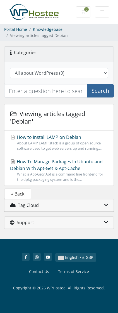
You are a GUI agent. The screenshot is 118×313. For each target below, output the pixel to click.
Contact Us (39, 271)
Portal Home (15, 29)
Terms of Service (73, 271)
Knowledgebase (47, 29)
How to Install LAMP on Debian (59, 142)
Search (100, 90)
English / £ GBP (75, 257)
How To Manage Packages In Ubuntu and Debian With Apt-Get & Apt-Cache (59, 170)
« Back (17, 194)
